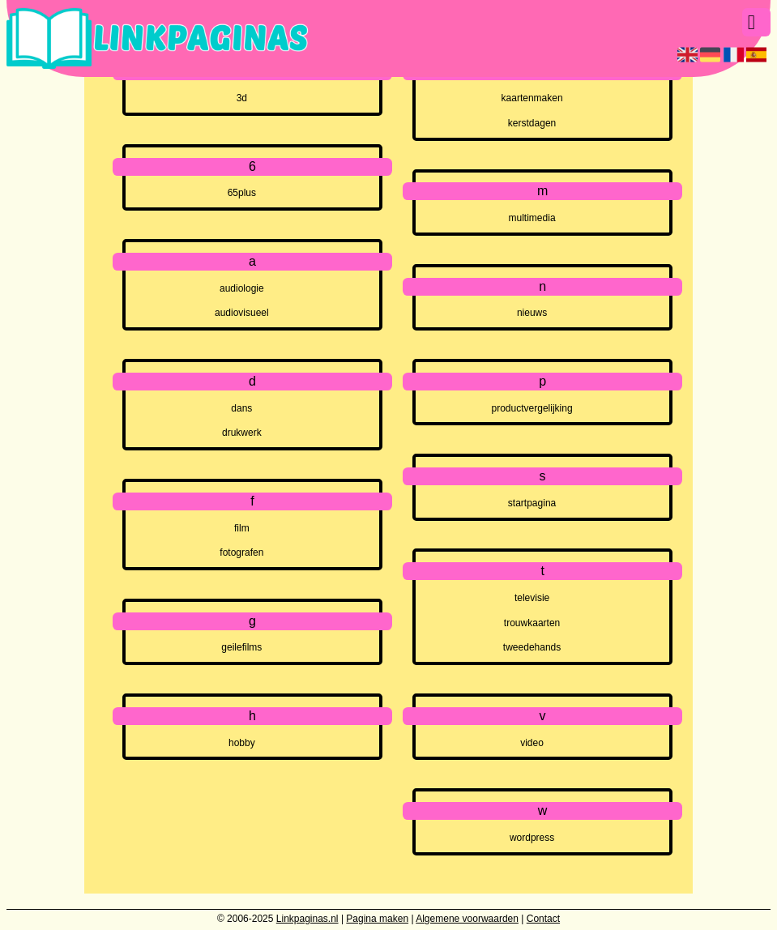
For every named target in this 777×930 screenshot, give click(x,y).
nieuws (532, 312)
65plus (242, 192)
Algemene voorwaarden (467, 918)
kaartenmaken (532, 98)
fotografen (241, 552)
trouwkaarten (532, 623)
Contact (543, 918)
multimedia (532, 218)
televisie (531, 598)
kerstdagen (532, 123)
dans (241, 408)
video (532, 743)
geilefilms (241, 647)
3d (242, 98)
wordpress (532, 837)
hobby (241, 743)
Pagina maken (377, 918)
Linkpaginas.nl (307, 918)
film (242, 528)
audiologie (242, 288)
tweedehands (532, 647)
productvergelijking (532, 408)
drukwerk (242, 432)
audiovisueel (242, 312)
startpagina (532, 503)
